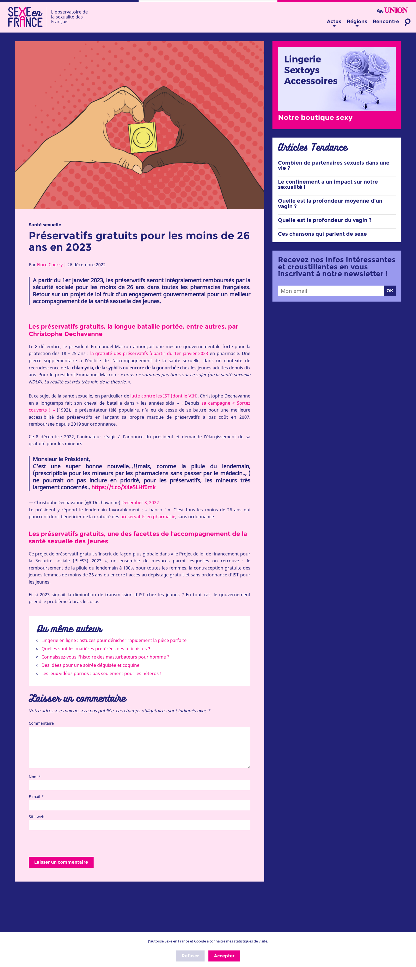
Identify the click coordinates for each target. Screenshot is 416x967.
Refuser (190, 955)
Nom (35, 776)
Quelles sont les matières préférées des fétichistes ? (95, 649)
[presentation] (71, 844)
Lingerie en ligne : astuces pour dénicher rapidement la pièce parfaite (114, 640)
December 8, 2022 (140, 502)
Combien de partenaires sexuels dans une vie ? (333, 165)
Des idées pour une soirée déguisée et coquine (90, 665)
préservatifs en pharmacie (147, 517)
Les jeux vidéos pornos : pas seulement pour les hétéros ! (101, 673)
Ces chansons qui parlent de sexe (322, 234)
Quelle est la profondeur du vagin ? (325, 220)
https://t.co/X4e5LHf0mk (123, 487)
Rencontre (386, 21)
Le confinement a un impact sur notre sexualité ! (328, 184)
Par (392, 10)
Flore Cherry (50, 265)
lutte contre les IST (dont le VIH (162, 396)
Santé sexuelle (45, 224)
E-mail (36, 796)
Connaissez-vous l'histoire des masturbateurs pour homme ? (105, 657)
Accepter (224, 955)
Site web (36, 816)
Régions (357, 21)
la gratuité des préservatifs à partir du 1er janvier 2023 (149, 353)
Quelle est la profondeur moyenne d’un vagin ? (330, 203)
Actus (334, 21)
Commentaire (41, 723)
